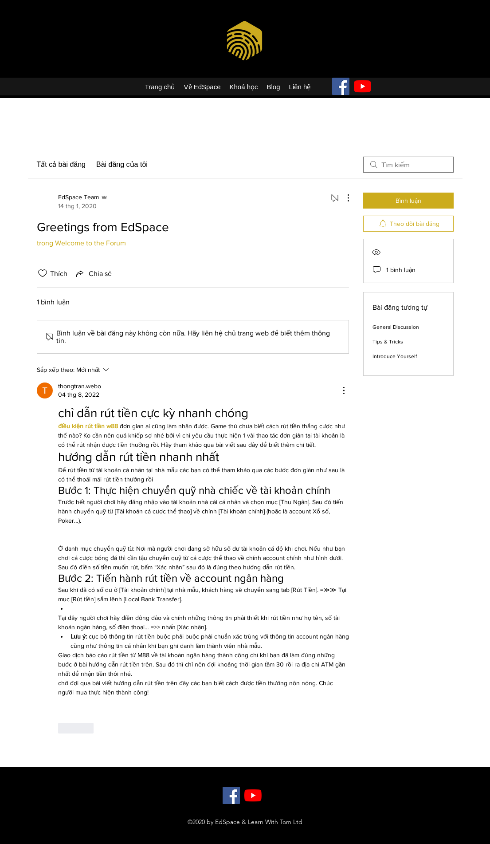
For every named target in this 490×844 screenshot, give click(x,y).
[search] (408, 165)
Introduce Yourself (394, 356)
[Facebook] (340, 86)
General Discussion (395, 327)
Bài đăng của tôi (122, 164)
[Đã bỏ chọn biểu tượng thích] (42, 273)
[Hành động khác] (343, 198)
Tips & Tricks (387, 342)
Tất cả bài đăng (61, 164)
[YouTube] (362, 86)
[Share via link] (93, 273)
